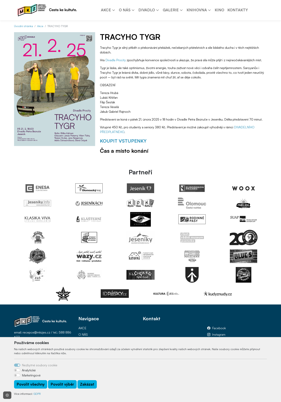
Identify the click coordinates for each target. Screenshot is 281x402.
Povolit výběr (62, 384)
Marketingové (31, 375)
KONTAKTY (237, 10)
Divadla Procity (115, 60)
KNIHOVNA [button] (197, 10)
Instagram (218, 334)
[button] (115, 10)
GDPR (37, 393)
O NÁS (83, 334)
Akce (40, 26)
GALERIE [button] (171, 10)
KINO (219, 10)
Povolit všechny (31, 384)
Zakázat (87, 384)
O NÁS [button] (125, 10)
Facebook (219, 328)
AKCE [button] (106, 10)
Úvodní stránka (23, 26)
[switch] (17, 370)
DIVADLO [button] (146, 10)
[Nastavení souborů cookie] (7, 395)
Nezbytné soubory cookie (39, 365)
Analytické (29, 370)
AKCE (82, 328)
